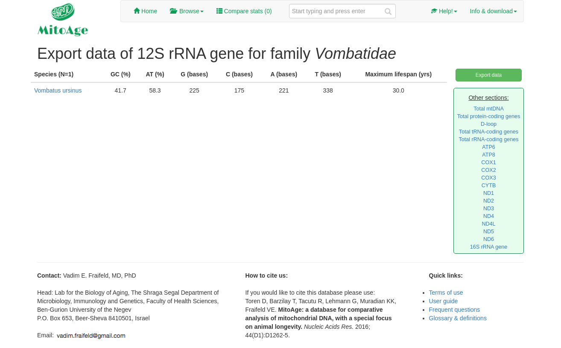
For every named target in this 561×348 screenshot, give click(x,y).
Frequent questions (454, 309)
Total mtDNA (488, 109)
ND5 (488, 232)
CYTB (489, 185)
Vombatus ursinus (58, 90)
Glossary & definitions (458, 318)
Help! (444, 11)
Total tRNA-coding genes (488, 132)
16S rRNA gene (489, 247)
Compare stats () (244, 11)
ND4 (488, 216)
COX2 (488, 170)
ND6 (488, 239)
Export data (489, 75)
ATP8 (488, 155)
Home (145, 11)
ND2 (488, 201)
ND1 (488, 193)
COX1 (488, 162)
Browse (186, 11)
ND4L (488, 224)
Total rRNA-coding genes (488, 139)
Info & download (493, 11)
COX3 (488, 178)
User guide (443, 301)
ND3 (488, 209)
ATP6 (488, 147)
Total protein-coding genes (488, 116)
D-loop (489, 124)
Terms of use (446, 292)
